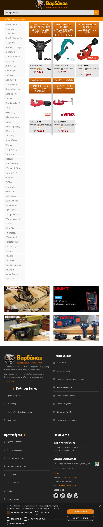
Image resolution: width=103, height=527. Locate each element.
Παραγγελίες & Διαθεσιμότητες (20, 412)
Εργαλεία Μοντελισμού (66, 396)
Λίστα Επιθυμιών (11, 5)
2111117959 (66, 477)
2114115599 (76, 477)
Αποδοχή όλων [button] (81, 512)
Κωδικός (33, 66)
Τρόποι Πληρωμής (15, 396)
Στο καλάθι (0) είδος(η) (93, 5)
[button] (35, 523)
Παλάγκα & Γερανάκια (16, 458)
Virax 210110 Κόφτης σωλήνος (63, 87)
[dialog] (51, 515)
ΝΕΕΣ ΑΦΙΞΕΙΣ (62, 363)
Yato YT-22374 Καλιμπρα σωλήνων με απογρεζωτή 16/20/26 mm (40, 28)
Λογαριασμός (97, 5)
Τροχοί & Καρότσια (64, 387)
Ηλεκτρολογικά (13, 499)
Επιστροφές (12, 420)
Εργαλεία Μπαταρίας (16, 442)
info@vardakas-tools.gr (67, 485)
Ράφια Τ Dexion (13, 483)
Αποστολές (12, 404)
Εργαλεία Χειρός (63, 371)
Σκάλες (10, 491)
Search (96, 12)
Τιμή (34, 72)
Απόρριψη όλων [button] (80, 518)
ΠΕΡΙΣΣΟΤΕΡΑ (9, 381)
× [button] (100, 506)
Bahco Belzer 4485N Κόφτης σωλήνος (40, 89)
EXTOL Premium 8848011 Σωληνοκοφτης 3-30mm (87, 28)
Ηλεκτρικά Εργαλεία (64, 404)
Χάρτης (56, 473)
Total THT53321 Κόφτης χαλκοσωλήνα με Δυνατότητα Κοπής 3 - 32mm (63, 29)
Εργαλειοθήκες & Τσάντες (18, 466)
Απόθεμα (33, 69)
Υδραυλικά (12, 475)
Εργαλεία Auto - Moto (65, 412)
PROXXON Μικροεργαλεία (67, 420)
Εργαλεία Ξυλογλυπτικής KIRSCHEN (70, 379)
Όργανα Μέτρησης (15, 450)
